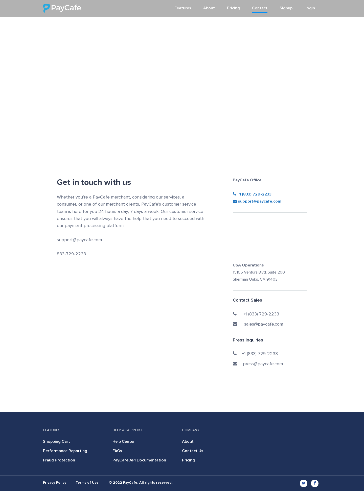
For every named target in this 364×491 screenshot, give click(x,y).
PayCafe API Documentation (139, 460)
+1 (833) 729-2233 (253, 194)
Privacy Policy (54, 482)
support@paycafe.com (257, 201)
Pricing (233, 8)
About (209, 8)
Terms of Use (87, 482)
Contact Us (192, 451)
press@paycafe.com (258, 364)
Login (310, 8)
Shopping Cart (56, 441)
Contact (259, 8)
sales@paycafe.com (258, 324)
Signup (286, 8)
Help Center (123, 441)
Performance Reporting (65, 451)
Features (182, 8)
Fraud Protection (59, 460)
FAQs (117, 451)
